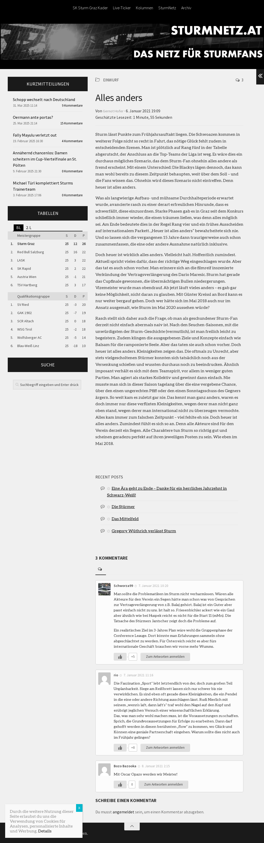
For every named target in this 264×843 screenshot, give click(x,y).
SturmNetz (167, 7)
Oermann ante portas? (33, 117)
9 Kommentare (72, 105)
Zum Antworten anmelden (166, 656)
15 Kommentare (71, 123)
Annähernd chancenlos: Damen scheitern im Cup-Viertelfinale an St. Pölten (45, 159)
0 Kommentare (72, 171)
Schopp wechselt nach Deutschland (44, 99)
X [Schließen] (79, 808)
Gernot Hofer (115, 110)
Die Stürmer (123, 505)
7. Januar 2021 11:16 (138, 674)
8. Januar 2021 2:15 (156, 765)
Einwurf (111, 79)
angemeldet (123, 810)
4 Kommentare (72, 141)
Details (45, 830)
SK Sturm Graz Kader (90, 7)
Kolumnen (144, 7)
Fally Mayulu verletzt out (35, 135)
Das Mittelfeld (125, 518)
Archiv (186, 7)
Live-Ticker (122, 7)
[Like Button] (120, 656)
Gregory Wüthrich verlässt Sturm (144, 530)
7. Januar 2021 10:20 (153, 585)
